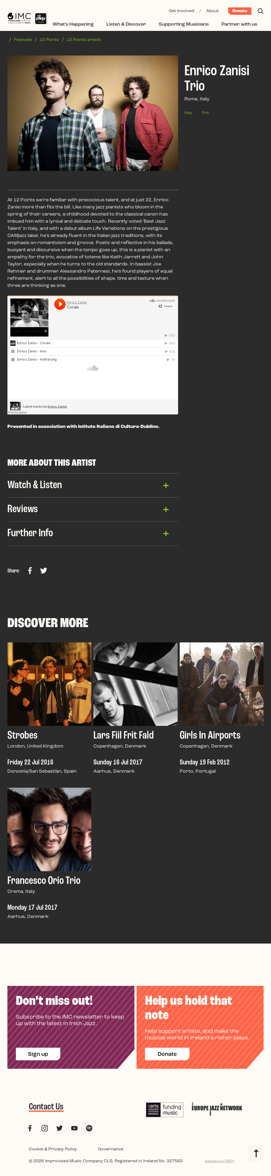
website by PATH (219, 1163)
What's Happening (73, 24)
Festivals (23, 40)
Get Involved (181, 11)
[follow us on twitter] (59, 1129)
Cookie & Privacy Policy (53, 1151)
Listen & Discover (126, 24)
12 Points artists (84, 40)
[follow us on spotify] (89, 1129)
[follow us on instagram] (44, 1129)
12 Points (49, 40)
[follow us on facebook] (29, 1129)
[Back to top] (256, 1154)
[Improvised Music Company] (19, 19)
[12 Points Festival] (40, 18)
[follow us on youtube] (74, 1129)
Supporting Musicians (184, 24)
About (212, 11)
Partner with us (239, 24)
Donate (239, 11)
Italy (188, 113)
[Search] (261, 10)
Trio (205, 113)
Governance (110, 1151)
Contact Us (46, 1108)
